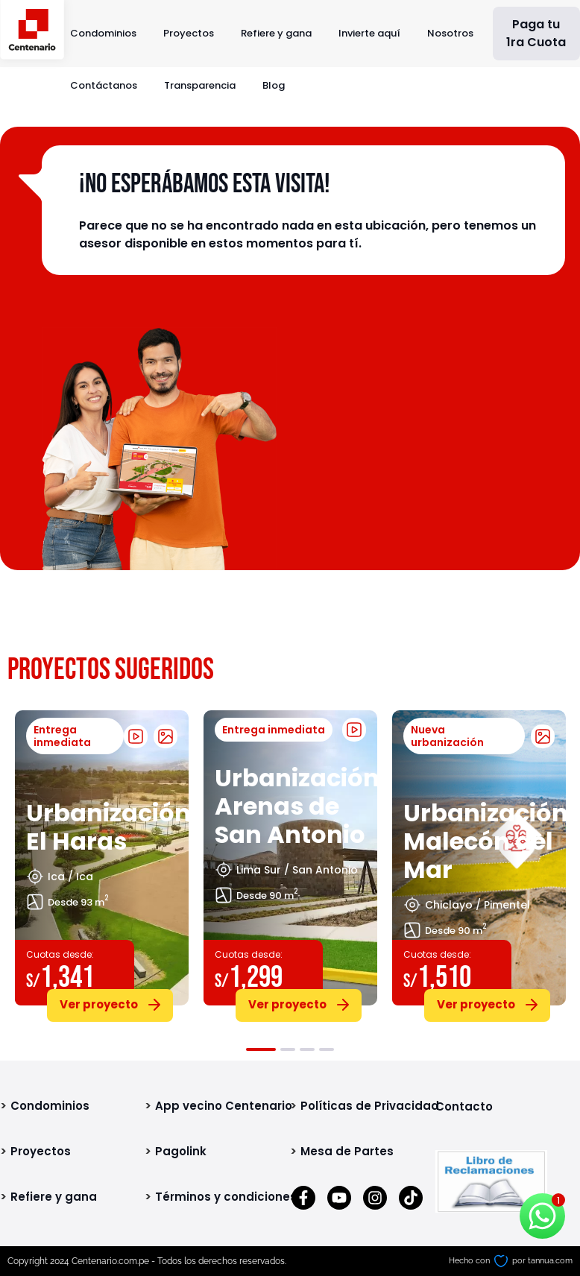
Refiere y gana (276, 33)
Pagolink (181, 1151)
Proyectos (188, 33)
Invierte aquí (369, 33)
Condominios (103, 33)
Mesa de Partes (347, 1151)
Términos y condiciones (226, 1196)
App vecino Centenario (223, 1106)
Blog (273, 85)
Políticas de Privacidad (369, 1106)
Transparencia (200, 85)
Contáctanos (103, 85)
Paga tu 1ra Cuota (536, 33)
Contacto (464, 1106)
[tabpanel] (101, 863)
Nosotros (450, 33)
